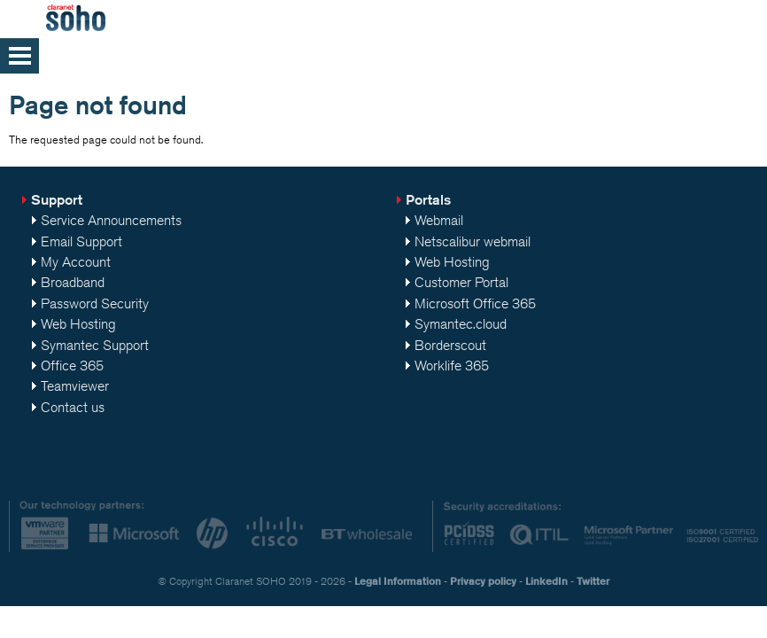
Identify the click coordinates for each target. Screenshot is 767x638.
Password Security (95, 303)
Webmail (438, 220)
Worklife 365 (451, 365)
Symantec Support (95, 345)
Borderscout (450, 345)
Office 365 (72, 365)
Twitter (593, 580)
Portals (428, 199)
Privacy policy (483, 580)
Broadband (73, 282)
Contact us (73, 407)
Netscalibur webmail (472, 241)
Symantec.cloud (460, 323)
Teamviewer (75, 385)
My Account (76, 261)
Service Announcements (111, 220)
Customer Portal (461, 282)
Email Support (81, 241)
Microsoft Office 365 (475, 303)
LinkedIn (546, 580)
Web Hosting (78, 323)
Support (56, 199)
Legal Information (397, 580)
